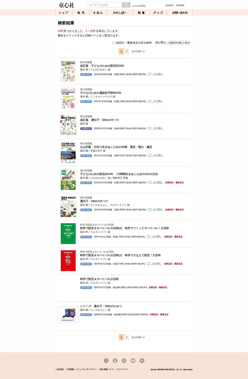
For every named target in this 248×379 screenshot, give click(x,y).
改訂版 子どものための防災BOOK (102, 65)
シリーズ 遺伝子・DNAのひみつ (101, 306)
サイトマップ (122, 369)
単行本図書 (86, 62)
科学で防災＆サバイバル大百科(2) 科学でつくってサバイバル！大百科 (124, 228)
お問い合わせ (180, 12)
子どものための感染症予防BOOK (100, 92)
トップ (64, 12)
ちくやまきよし (98, 204)
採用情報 (180, 5)
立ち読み (155, 74)
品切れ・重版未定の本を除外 (132, 42)
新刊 (82, 12)
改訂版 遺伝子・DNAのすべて (99, 119)
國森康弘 (117, 177)
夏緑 (82, 69)
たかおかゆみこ (98, 69)
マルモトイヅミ (118, 204)
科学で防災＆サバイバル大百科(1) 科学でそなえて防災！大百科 (120, 255)
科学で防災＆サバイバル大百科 (97, 224)
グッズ (158, 12)
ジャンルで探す (139, 5)
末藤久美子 (96, 150)
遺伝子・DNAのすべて (94, 201)
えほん (98, 12)
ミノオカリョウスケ (101, 96)
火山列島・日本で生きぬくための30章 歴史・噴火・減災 (116, 147)
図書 (142, 12)
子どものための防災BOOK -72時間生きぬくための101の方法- (119, 174)
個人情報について (107, 369)
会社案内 (169, 5)
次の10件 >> (138, 51)
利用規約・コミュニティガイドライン (82, 369)
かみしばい (119, 12)
